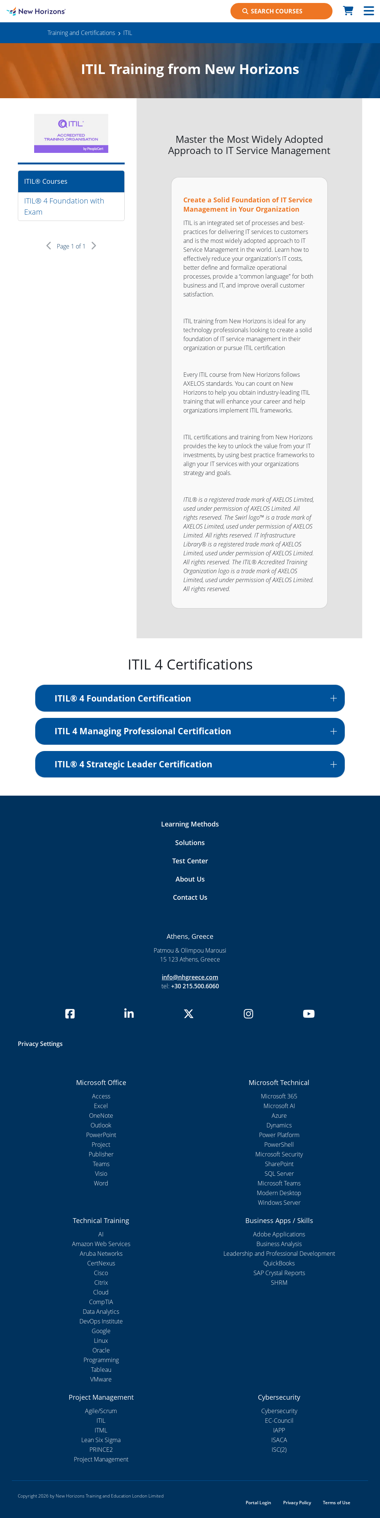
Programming (101, 1360)
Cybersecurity (279, 1411)
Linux (101, 1340)
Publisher (101, 1154)
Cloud (101, 1292)
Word (101, 1183)
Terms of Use (336, 1502)
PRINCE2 (101, 1449)
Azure (279, 1115)
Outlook (101, 1125)
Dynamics (279, 1125)
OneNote (101, 1115)
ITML (101, 1430)
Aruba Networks (101, 1253)
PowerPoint (101, 1135)
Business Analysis (279, 1244)
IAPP (279, 1430)
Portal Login (258, 1502)
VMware (101, 1379)
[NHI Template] (47, 11)
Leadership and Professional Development (279, 1253)
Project (101, 1144)
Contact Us (190, 897)
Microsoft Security (279, 1154)
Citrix (101, 1282)
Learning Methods (190, 823)
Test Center (190, 860)
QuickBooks (279, 1263)
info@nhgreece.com (190, 977)
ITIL (100, 1420)
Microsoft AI (279, 1106)
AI (101, 1234)
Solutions (190, 842)
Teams (101, 1164)
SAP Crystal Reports (279, 1273)
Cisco (101, 1273)
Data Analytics (101, 1311)
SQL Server (279, 1173)
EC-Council (279, 1420)
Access (101, 1096)
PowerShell (279, 1144)
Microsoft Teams (279, 1183)
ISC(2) (279, 1449)
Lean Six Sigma (101, 1440)
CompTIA (101, 1302)
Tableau (101, 1369)
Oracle (101, 1350)
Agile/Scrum (101, 1411)
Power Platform (279, 1135)
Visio (101, 1173)
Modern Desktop (279, 1193)
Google (101, 1331)
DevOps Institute (101, 1321)
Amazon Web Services (101, 1244)
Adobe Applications (279, 1234)
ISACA (279, 1440)
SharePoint (279, 1164)
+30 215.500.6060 (195, 986)
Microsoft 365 (279, 1096)
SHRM (279, 1282)
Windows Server (279, 1202)
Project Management (101, 1459)
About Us (190, 878)
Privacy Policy (297, 1502)
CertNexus (101, 1263)
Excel (101, 1106)
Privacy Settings (40, 1044)
